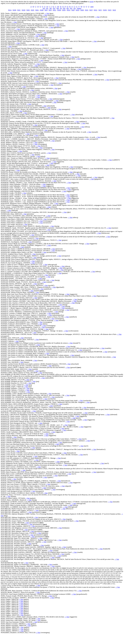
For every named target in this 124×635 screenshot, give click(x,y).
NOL (54, 10)
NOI (46, 10)
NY (75, 8)
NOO (68, 10)
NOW (105, 10)
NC (47, 8)
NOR (82, 10)
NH (57, 8)
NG (54, 8)
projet (91, 1)
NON (64, 10)
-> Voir (47, 13)
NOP (72, 10)
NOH (41, 10)
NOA (9, 10)
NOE (28, 10)
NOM (59, 10)
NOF (32, 10)
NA (44, 8)
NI (61, 8)
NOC (19, 10)
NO (68, 8)
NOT (91, 10)
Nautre (79, 8)
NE (51, 8)
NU (71, 8)
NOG (37, 10)
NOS (86, 10)
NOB (14, 10)
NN (64, 8)
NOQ (77, 10)
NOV (100, 10)
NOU (95, 10)
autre (92, 6)
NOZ (114, 10)
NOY (109, 10)
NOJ (50, 10)
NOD (23, 10)
